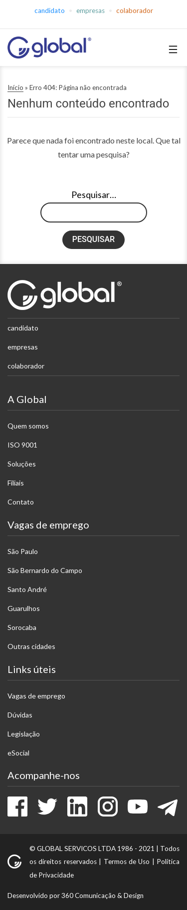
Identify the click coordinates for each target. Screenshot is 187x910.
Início (15, 88)
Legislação (23, 734)
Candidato (49, 10)
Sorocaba (21, 627)
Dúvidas (19, 714)
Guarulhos (23, 608)
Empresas (90, 10)
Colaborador (134, 10)
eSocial (18, 752)
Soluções (21, 464)
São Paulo (22, 551)
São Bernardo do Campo (44, 570)
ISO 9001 (22, 444)
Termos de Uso (127, 862)
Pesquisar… (93, 194)
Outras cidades (31, 646)
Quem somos (28, 426)
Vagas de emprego (36, 696)
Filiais (15, 482)
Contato (20, 502)
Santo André (27, 589)
